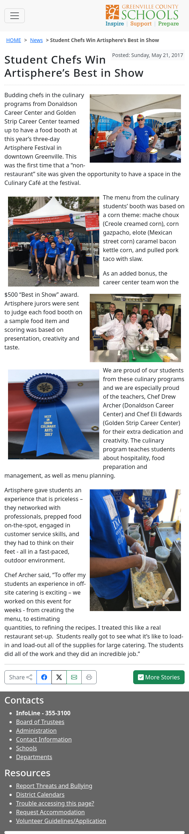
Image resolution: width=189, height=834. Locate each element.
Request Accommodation (50, 812)
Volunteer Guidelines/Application (61, 821)
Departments (34, 757)
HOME (13, 40)
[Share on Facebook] (44, 677)
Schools (26, 748)
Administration (36, 731)
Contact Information (44, 739)
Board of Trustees (40, 722)
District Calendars (40, 795)
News (36, 40)
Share (20, 677)
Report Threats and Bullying (54, 786)
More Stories (159, 677)
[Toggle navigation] (14, 15)
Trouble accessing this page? (55, 803)
